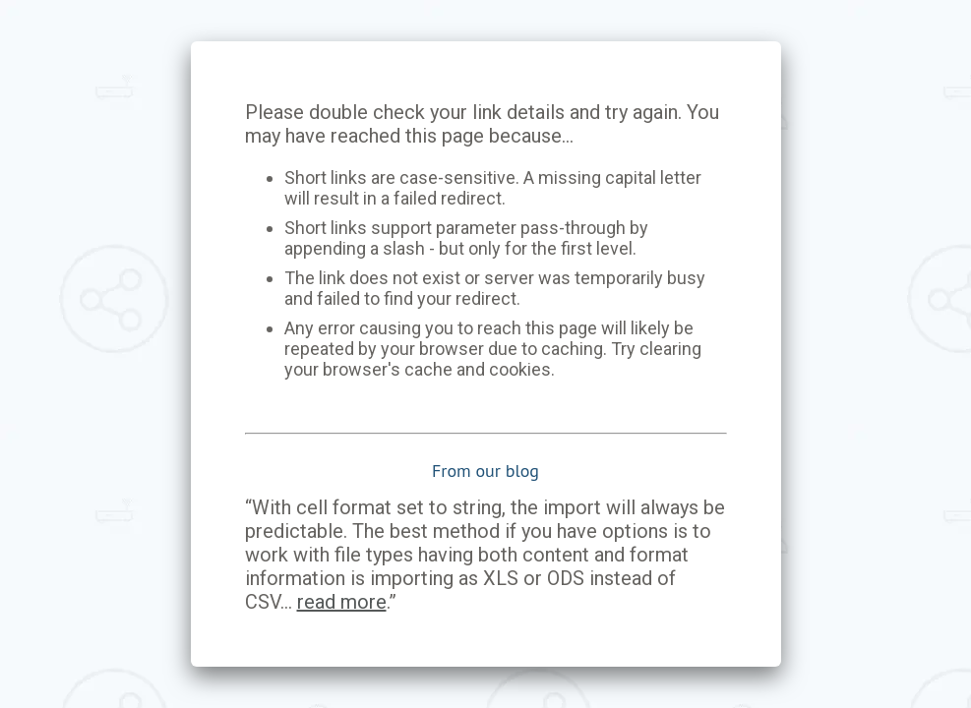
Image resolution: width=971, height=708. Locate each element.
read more (342, 602)
